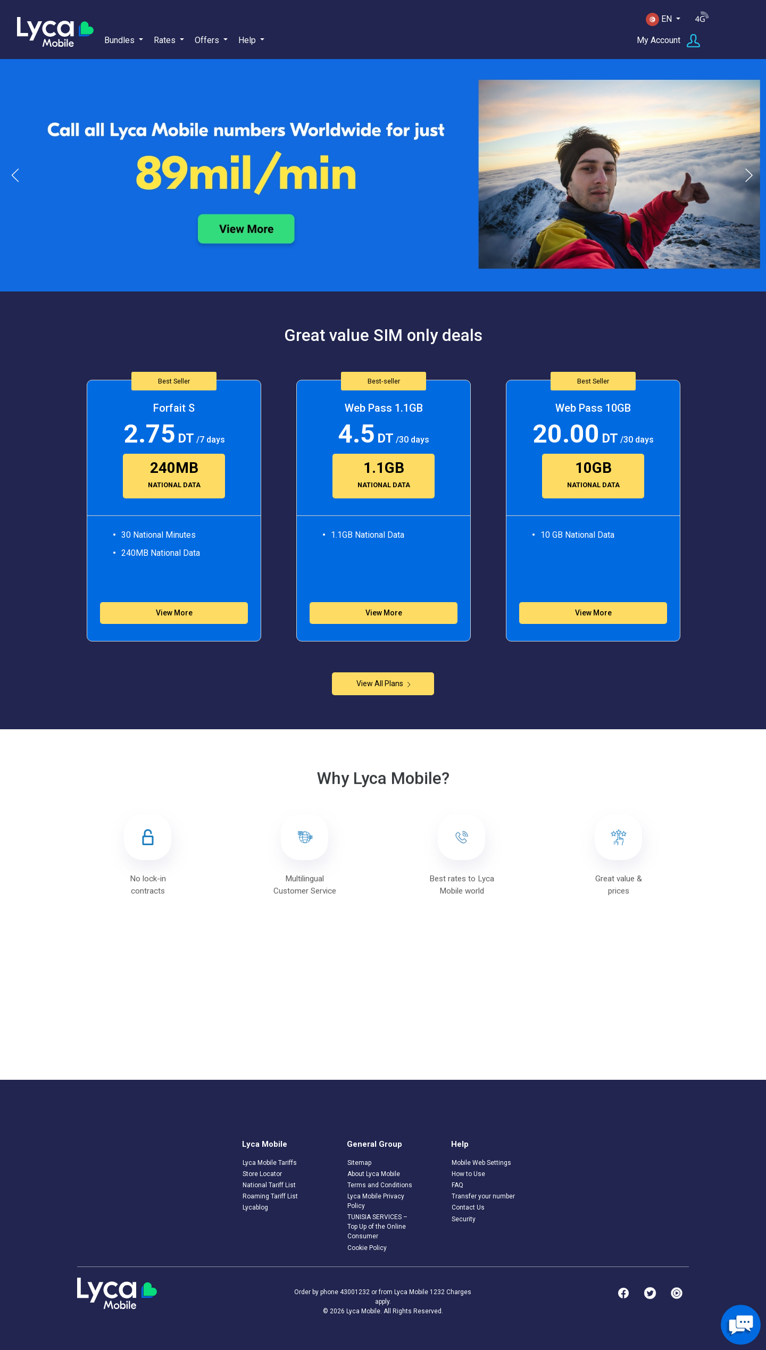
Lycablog (255, 1207)
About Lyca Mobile (373, 1174)
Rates (165, 40)
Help (247, 40)
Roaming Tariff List (270, 1196)
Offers (207, 40)
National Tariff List (269, 1185)
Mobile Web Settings (481, 1162)
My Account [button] (668, 40)
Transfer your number (483, 1196)
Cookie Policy (367, 1248)
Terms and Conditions (379, 1185)
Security (464, 1219)
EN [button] (660, 19)
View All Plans (383, 683)
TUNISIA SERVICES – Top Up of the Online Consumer (377, 1226)
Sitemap (359, 1162)
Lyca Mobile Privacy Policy (375, 1201)
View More (174, 613)
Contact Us (468, 1207)
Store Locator (262, 1174)
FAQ (457, 1185)
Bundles (119, 40)
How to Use (468, 1174)
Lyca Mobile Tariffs (270, 1162)
